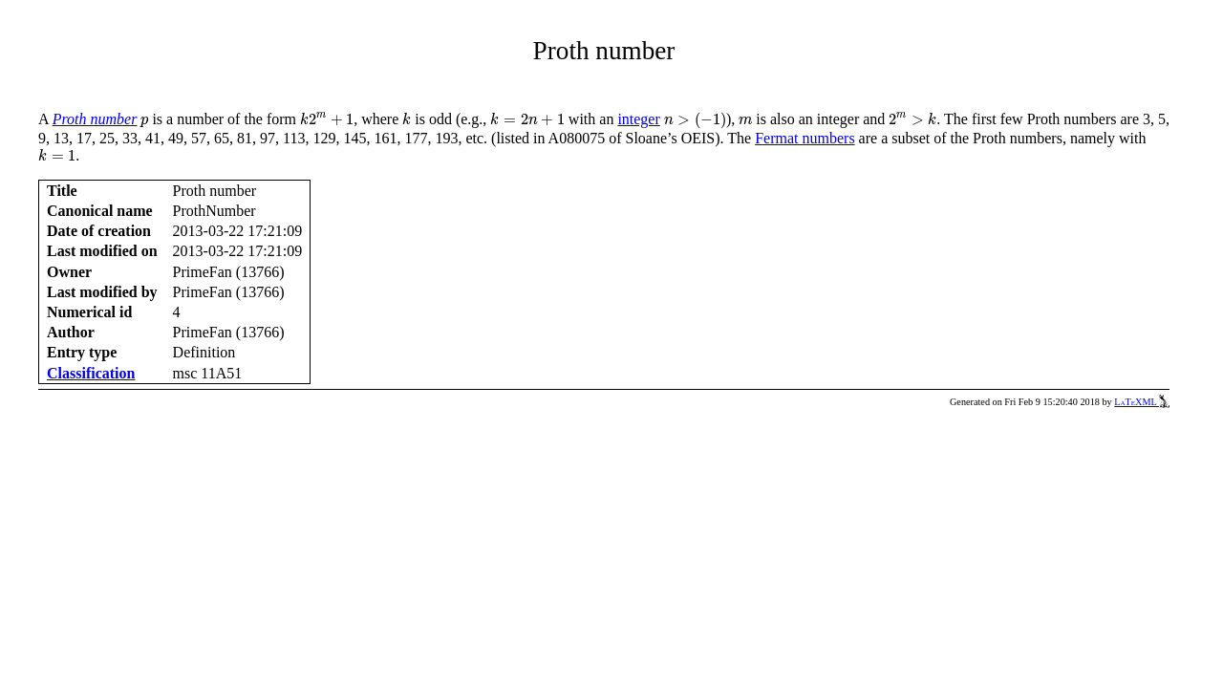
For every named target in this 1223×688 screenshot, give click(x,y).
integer (638, 119)
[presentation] (144, 122)
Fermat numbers (804, 138)
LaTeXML (1141, 402)
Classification (91, 373)
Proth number (95, 119)
